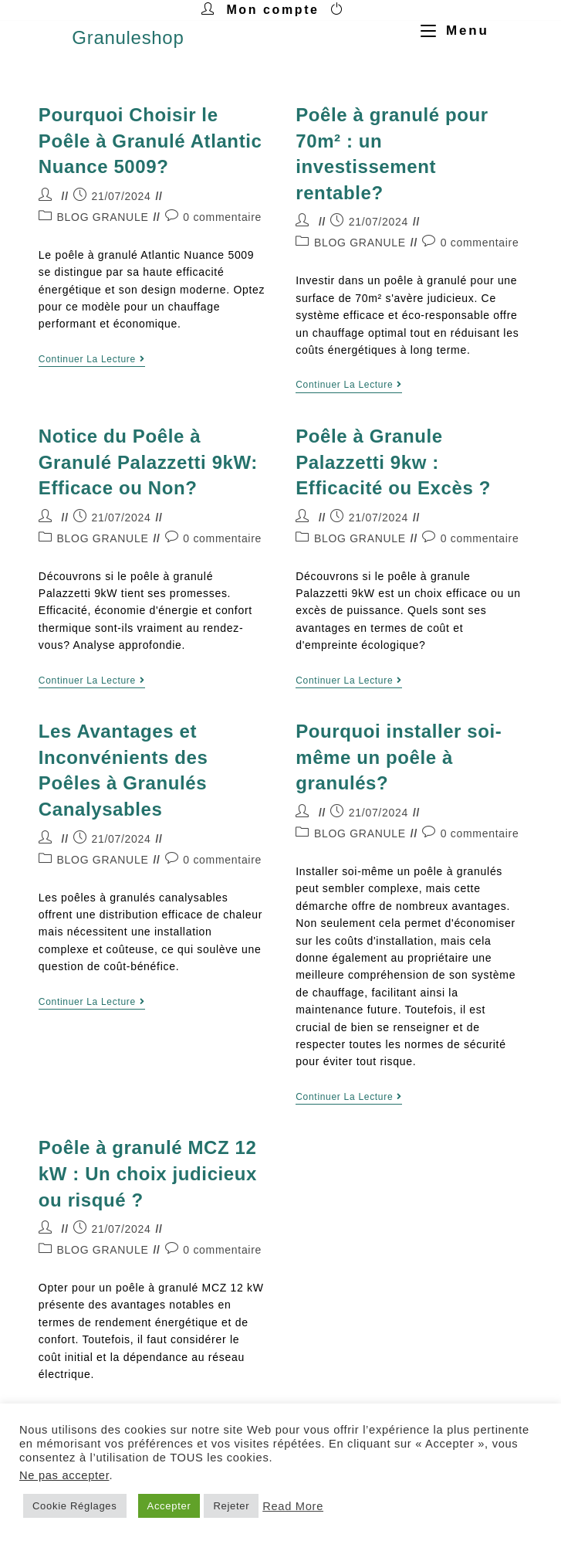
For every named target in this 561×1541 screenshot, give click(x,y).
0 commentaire (222, 217)
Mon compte (272, 9)
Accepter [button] (169, 1506)
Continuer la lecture (92, 359)
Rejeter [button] (231, 1506)
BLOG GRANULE (103, 217)
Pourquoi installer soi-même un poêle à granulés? (399, 757)
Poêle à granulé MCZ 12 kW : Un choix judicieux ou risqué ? (148, 1173)
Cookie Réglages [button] (74, 1506)
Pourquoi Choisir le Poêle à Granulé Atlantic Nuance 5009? (150, 140)
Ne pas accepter (64, 1475)
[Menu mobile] (449, 30)
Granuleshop (128, 37)
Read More (292, 1506)
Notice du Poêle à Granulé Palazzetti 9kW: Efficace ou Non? (148, 462)
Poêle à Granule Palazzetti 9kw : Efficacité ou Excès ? (393, 462)
